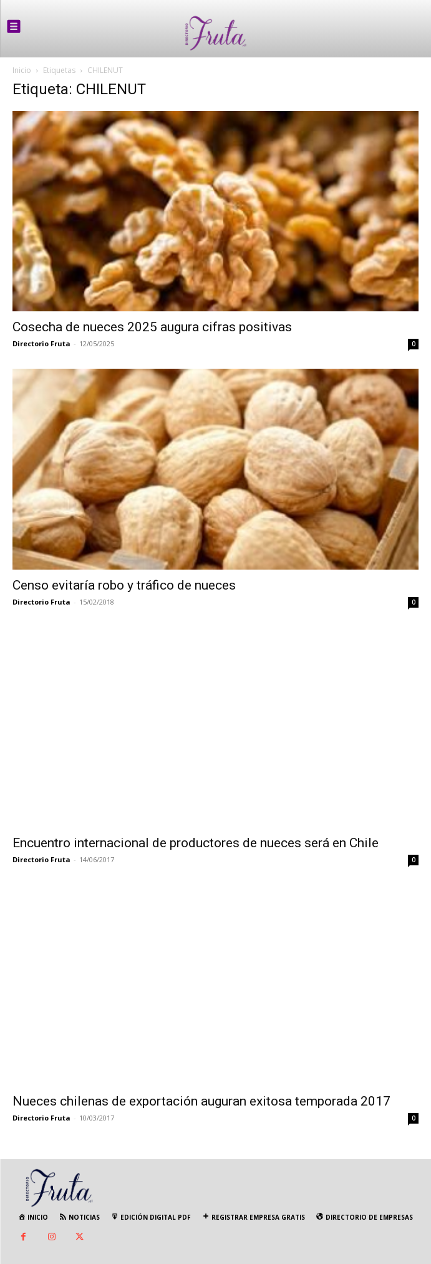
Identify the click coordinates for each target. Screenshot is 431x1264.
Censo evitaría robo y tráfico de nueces (124, 585)
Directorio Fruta (41, 343)
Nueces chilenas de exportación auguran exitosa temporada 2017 (201, 1101)
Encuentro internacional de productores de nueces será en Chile (195, 842)
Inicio (21, 70)
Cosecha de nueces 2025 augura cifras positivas (152, 326)
